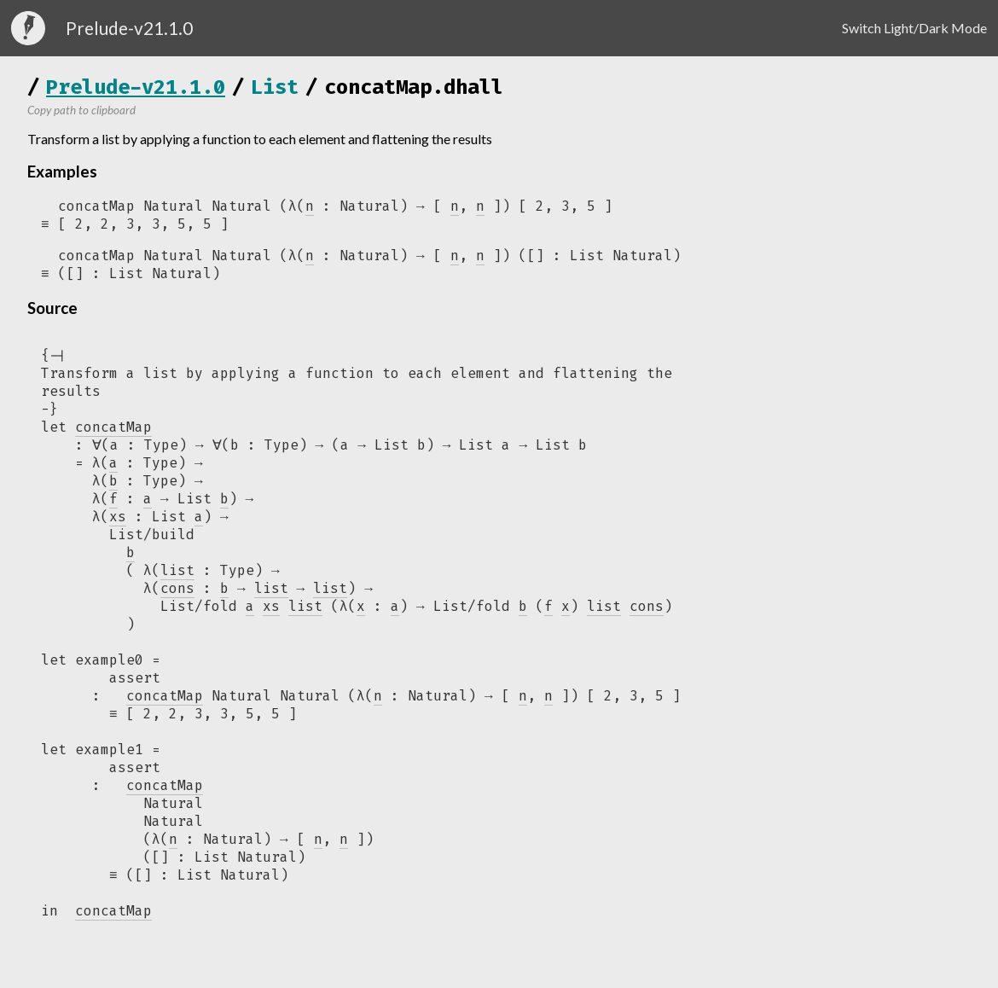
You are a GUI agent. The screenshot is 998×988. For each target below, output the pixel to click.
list (271, 598)
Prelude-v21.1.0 (135, 87)
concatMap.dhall (413, 87)
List (275, 87)
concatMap (164, 707)
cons (647, 616)
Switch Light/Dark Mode (914, 28)
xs (271, 616)
